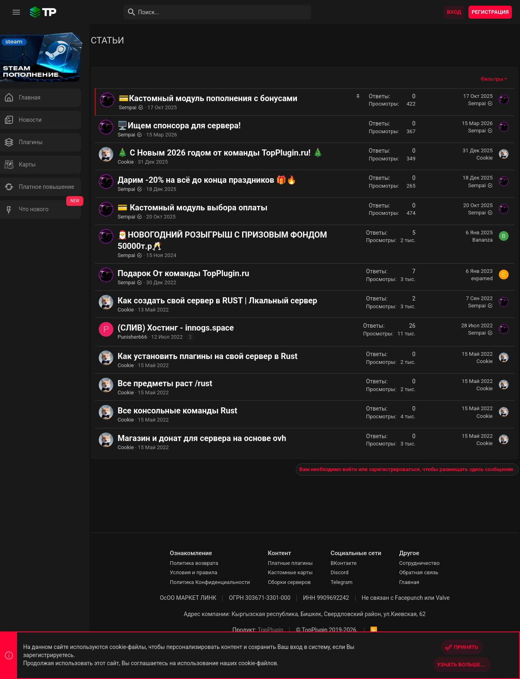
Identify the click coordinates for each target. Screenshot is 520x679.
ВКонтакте (349, 563)
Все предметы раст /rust (175, 383)
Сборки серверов (294, 582)
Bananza (482, 240)
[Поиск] (209, 12)
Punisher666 (142, 337)
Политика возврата (199, 563)
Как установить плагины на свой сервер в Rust (218, 356)
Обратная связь (424, 572)
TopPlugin (275, 630)
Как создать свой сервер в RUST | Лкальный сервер (227, 300)
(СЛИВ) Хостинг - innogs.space (186, 328)
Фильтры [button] (492, 79)
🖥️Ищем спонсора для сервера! (189, 125)
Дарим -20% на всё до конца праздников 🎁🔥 (217, 180)
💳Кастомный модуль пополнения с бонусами (218, 98)
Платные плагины (295, 563)
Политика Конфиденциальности (215, 582)
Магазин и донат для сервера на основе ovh (212, 438)
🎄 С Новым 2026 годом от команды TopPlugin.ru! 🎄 (230, 153)
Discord (344, 572)
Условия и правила (198, 572)
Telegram (347, 582)
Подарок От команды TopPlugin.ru (193, 273)
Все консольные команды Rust (187, 410)
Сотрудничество (424, 563)
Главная (414, 582)
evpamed (482, 278)
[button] (16, 12)
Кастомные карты (295, 572)
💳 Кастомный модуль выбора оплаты (202, 207)
